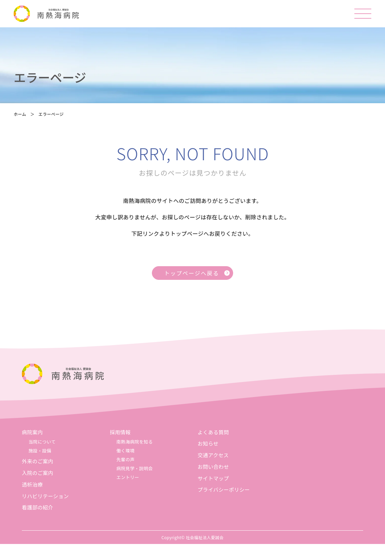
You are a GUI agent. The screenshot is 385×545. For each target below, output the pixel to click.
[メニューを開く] (362, 13)
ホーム (20, 115)
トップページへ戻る (191, 274)
